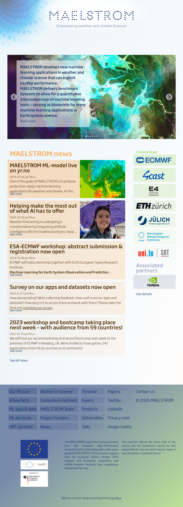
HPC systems (21, 426)
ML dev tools (20, 418)
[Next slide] (169, 97)
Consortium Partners (59, 400)
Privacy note (119, 418)
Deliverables (93, 418)
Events (88, 400)
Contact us (175, 130)
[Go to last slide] (14, 97)
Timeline (89, 391)
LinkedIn (115, 409)
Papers (114, 391)
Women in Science (56, 391)
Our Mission (19, 34)
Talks (86, 426)
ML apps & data (22, 409)
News (78, 34)
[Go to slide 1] (86, 136)
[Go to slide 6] (96, 136)
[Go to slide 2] (88, 136)
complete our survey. (38, 307)
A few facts (19, 400)
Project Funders (54, 418)
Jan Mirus (116, 498)
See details (144, 293)
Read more (28, 120)
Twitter (114, 400)
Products (134, 34)
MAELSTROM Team (57, 409)
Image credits (120, 426)
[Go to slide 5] (94, 136)
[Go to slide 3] (90, 136)
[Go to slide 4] (92, 136)
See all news (19, 360)
